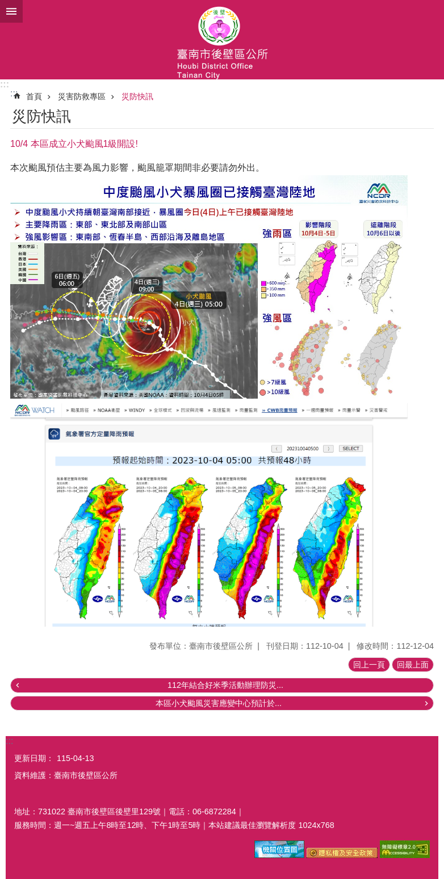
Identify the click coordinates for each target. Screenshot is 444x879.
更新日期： (34, 758)
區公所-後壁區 (222, 39)
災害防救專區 (82, 96)
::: (4, 84)
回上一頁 (369, 664)
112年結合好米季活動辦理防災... (225, 685)
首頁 (34, 96)
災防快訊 (137, 96)
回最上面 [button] (413, 664)
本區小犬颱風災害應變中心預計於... (219, 703)
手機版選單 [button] (11, 11)
